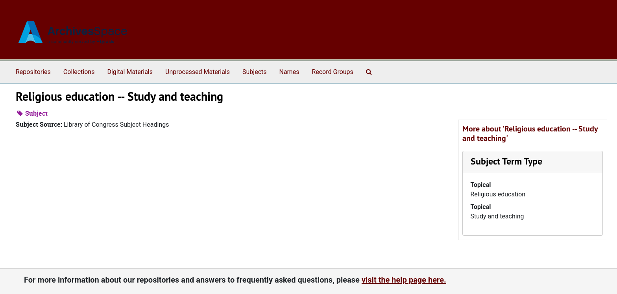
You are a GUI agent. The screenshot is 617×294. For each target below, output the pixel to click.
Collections (79, 72)
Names (289, 72)
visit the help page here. (404, 280)
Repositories (33, 72)
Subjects (254, 72)
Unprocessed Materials (197, 72)
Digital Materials (130, 72)
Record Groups (332, 72)
